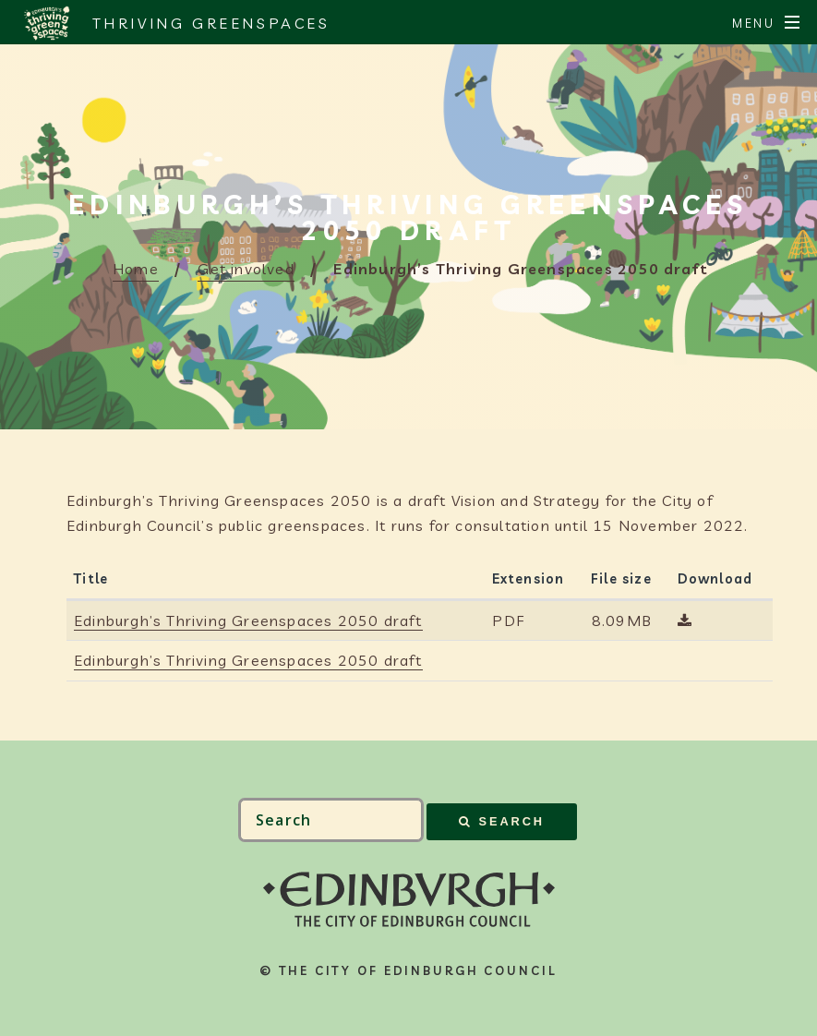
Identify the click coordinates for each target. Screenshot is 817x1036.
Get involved (246, 268)
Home (136, 268)
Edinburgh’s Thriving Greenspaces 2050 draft (248, 620)
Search (512, 821)
